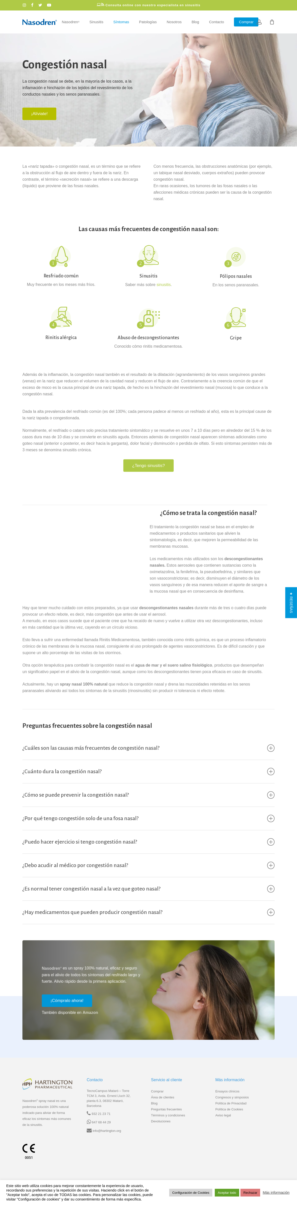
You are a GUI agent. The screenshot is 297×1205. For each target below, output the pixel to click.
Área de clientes (162, 1097)
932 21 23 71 (101, 1114)
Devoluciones (160, 1121)
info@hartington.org (107, 1131)
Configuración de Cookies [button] (190, 1193)
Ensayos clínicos (227, 1091)
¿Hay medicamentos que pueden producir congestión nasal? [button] (148, 923)
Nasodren (48, 979)
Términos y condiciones (168, 1115)
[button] (39, 114)
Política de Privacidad (230, 1103)
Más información (276, 1193)
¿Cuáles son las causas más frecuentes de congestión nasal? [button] (148, 758)
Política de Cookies (229, 1109)
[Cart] (272, 22)
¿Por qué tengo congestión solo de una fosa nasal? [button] (148, 829)
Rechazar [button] (250, 1193)
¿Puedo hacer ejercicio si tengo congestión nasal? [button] (148, 852)
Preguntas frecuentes (166, 1109)
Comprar (157, 1091)
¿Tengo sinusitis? (148, 476)
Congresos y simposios (232, 1097)
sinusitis (163, 299)
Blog (154, 1103)
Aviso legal (223, 1115)
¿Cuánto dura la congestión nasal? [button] (148, 782)
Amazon (86, 1023)
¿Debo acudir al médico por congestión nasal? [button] (148, 876)
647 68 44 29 (101, 1122)
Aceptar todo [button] (227, 1193)
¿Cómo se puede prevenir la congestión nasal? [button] (148, 805)
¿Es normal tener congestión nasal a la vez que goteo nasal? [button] (148, 899)
